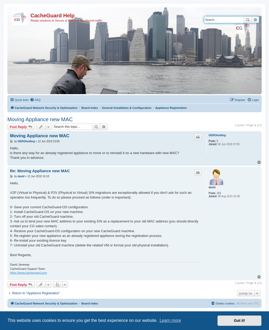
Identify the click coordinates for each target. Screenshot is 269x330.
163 (219, 193)
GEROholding (217, 135)
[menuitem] (35, 100)
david (212, 187)
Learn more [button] (170, 320)
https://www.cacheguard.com (28, 272)
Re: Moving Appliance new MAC (40, 171)
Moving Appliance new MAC (40, 119)
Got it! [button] (239, 320)
